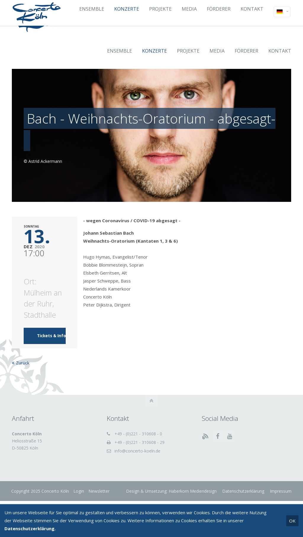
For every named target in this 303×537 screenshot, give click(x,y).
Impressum (279, 494)
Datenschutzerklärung (242, 494)
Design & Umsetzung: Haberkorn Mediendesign (171, 494)
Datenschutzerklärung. (30, 528)
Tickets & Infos (52, 339)
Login (79, 494)
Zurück (22, 366)
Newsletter (99, 494)
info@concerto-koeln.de (137, 454)
